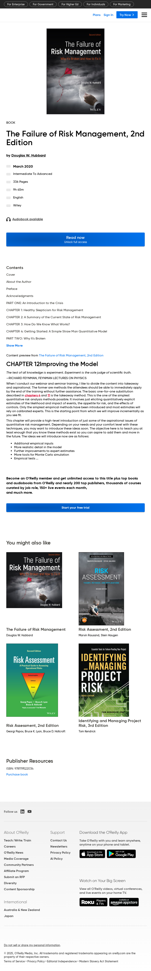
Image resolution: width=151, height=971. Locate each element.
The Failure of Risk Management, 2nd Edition (71, 355)
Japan (8, 916)
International (15, 902)
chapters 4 (32, 395)
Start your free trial (76, 507)
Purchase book (17, 774)
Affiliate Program (16, 871)
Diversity (10, 883)
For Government (43, 4)
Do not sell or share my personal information (32, 945)
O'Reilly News (13, 852)
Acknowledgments (19, 296)
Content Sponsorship (19, 889)
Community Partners (19, 865)
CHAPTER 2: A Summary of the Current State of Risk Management (53, 317)
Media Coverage (16, 859)
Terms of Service (14, 961)
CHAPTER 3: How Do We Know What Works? (38, 324)
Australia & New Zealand (22, 910)
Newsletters (58, 846)
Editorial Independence (62, 961)
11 (49, 395)
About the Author (18, 281)
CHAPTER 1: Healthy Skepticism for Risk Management (44, 310)
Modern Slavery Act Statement (98, 961)
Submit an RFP (14, 877)
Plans (96, 14)
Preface (11, 288)
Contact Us (58, 840)
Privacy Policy (60, 852)
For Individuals (96, 4)
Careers (10, 846)
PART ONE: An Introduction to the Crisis (34, 303)
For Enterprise (16, 4)
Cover (10, 274)
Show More (14, 345)
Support (57, 832)
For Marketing (122, 4)
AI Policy (56, 859)
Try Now (127, 15)
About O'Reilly (16, 832)
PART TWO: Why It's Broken (25, 338)
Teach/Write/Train (17, 840)
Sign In (108, 14)
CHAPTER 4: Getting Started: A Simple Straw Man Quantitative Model (56, 331)
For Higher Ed (70, 4)
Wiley (17, 205)
